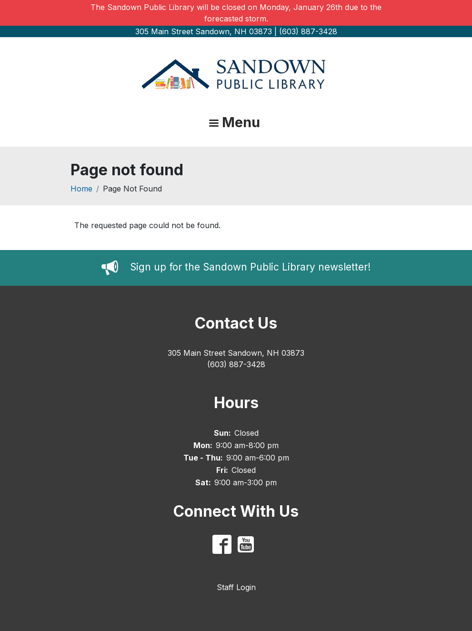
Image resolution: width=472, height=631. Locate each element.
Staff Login (236, 587)
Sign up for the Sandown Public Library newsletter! (250, 267)
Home (81, 188)
